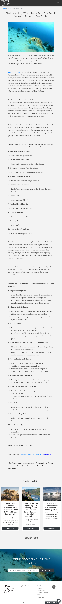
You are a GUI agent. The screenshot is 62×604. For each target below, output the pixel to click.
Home (4, 8)
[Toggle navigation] (58, 3)
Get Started (46, 570)
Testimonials (40, 597)
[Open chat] (59, 601)
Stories (9, 8)
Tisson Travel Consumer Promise (42, 591)
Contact (39, 588)
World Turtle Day (14, 72)
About (39, 586)
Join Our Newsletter (51, 603)
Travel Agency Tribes (39, 602)
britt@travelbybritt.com (25, 586)
